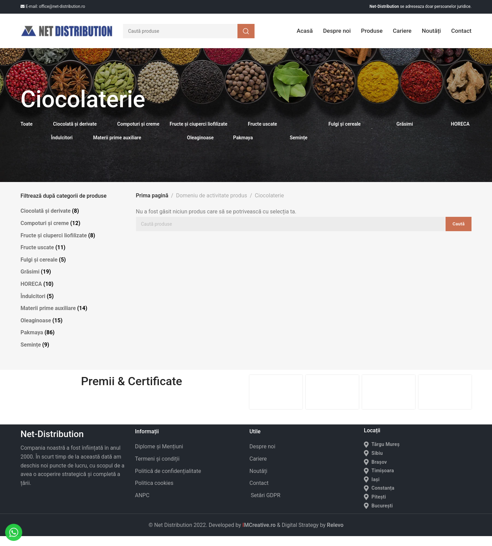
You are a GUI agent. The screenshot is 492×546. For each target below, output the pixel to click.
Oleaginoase (35, 330)
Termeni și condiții (157, 468)
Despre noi (262, 456)
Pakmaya (31, 342)
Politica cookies (154, 493)
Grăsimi (30, 281)
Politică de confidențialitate (168, 480)
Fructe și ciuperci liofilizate (53, 245)
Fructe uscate (37, 257)
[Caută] (189, 36)
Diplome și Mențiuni (159, 456)
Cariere (258, 468)
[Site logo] (66, 36)
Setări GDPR (265, 505)
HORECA (31, 294)
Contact (259, 493)
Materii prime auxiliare (48, 318)
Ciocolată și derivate (45, 221)
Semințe (30, 354)
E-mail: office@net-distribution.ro (52, 6)
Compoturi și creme (44, 233)
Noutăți (258, 480)
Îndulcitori (32, 306)
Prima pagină (152, 205)
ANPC (142, 505)
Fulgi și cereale (38, 269)
